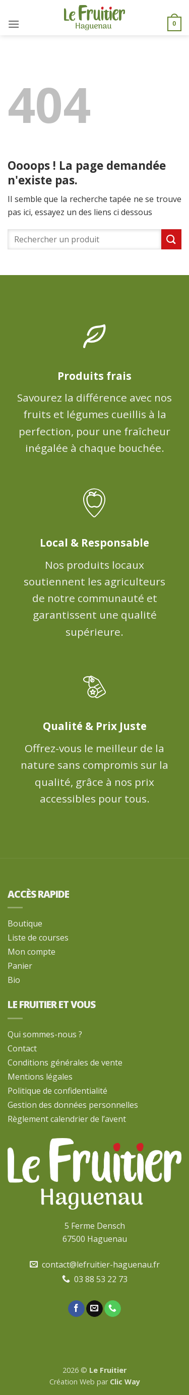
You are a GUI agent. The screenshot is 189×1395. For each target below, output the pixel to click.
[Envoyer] (171, 239)
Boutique (25, 923)
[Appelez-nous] (112, 1308)
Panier (20, 965)
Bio (14, 979)
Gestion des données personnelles (73, 1104)
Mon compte (31, 951)
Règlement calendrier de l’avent (67, 1118)
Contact (22, 1048)
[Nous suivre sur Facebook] (76, 1308)
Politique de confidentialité (57, 1090)
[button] (14, 24)
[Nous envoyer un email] (94, 1308)
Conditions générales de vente (65, 1062)
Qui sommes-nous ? (45, 1034)
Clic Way (125, 1381)
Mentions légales (40, 1076)
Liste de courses (38, 937)
